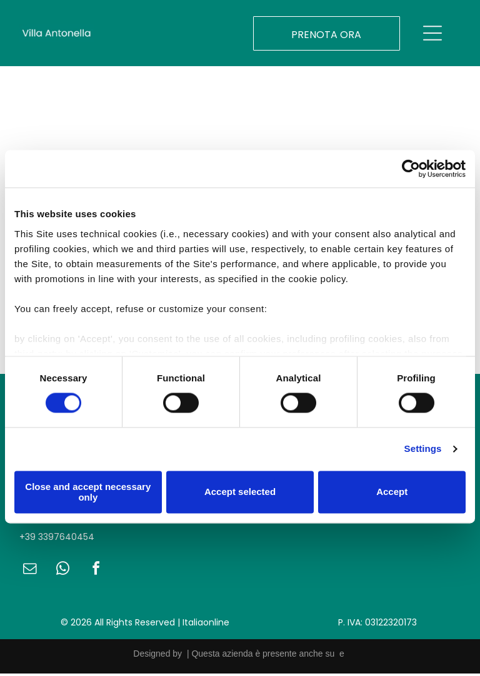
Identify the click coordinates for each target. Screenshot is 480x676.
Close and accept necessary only (88, 493)
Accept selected (240, 493)
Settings (423, 450)
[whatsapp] (62, 573)
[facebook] (96, 573)
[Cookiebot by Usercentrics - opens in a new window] (411, 170)
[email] (29, 573)
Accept (392, 493)
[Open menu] (432, 35)
